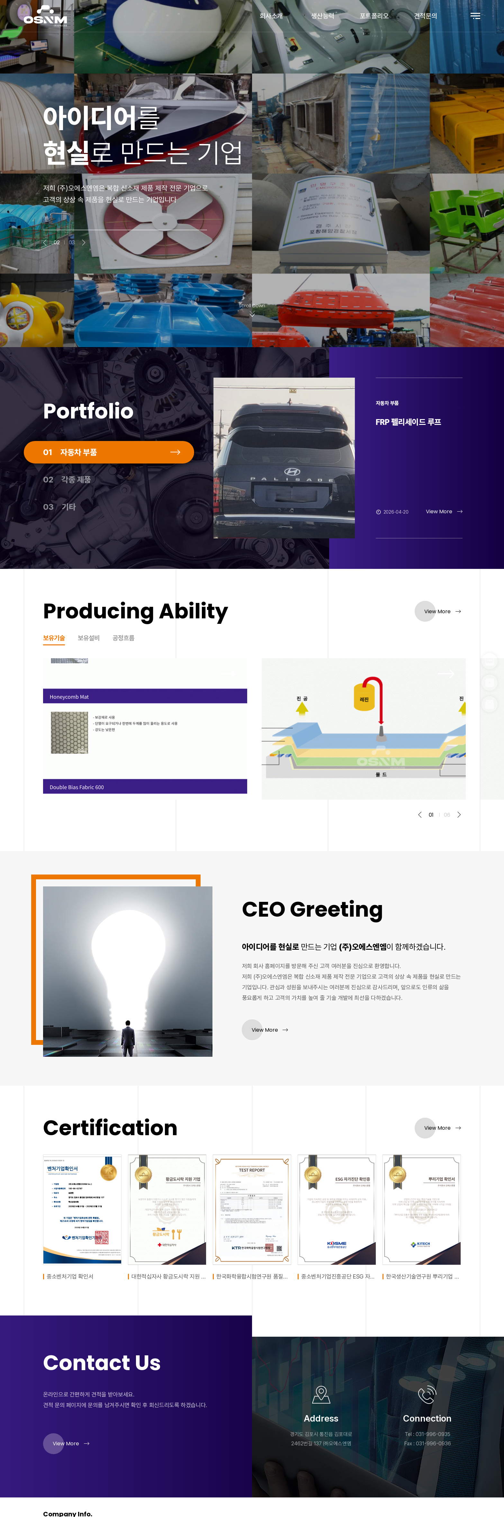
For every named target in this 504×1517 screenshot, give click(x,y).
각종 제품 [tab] (67, 506)
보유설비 (89, 638)
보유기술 (54, 638)
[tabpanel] (364, 458)
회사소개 (271, 16)
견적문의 (425, 16)
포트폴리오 (374, 16)
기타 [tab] (59, 533)
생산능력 (322, 16)
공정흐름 (123, 638)
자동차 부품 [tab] (70, 479)
